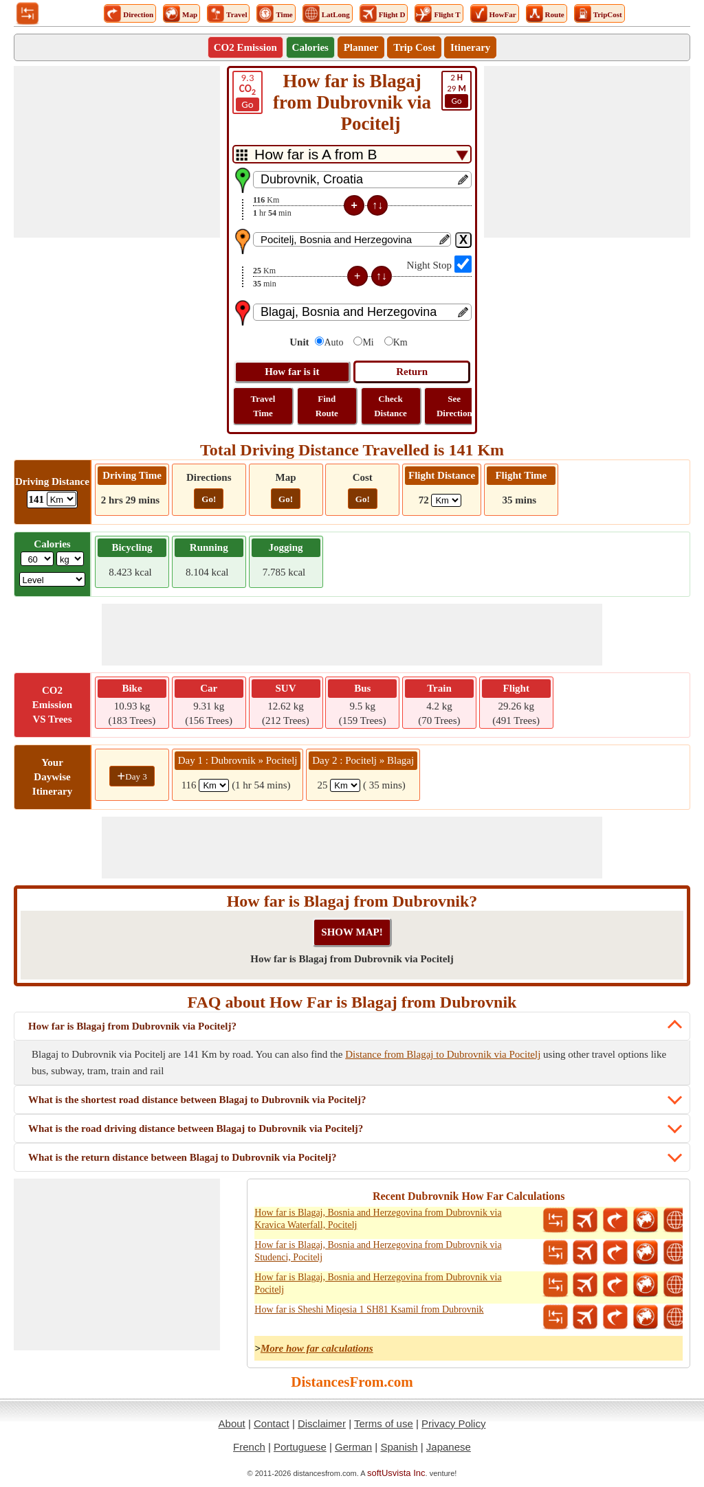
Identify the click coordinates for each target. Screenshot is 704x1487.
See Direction (454, 406)
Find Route (327, 406)
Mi (367, 342)
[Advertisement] (117, 152)
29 (456, 90)
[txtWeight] (37, 559)
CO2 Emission (245, 47)
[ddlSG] (52, 579)
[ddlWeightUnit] (70, 559)
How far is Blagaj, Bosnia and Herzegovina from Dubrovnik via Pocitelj (377, 1283)
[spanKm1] (214, 785)
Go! (208, 499)
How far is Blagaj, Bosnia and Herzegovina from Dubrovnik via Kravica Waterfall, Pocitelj (377, 1218)
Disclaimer (322, 1423)
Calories (310, 47)
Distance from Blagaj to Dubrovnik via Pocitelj (442, 1054)
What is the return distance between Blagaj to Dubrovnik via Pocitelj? (182, 1157)
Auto (333, 342)
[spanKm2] (345, 785)
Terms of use (383, 1423)
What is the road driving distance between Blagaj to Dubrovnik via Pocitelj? (195, 1128)
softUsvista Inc (396, 1473)
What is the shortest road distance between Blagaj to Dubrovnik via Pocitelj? (197, 1099)
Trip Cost (414, 47)
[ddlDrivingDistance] (61, 499)
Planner (361, 47)
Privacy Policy (453, 1423)
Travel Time (263, 406)
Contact (271, 1423)
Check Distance (390, 406)
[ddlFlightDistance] (446, 500)
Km (400, 342)
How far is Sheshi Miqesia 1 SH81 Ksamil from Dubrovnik (368, 1309)
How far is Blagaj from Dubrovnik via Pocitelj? (132, 1026)
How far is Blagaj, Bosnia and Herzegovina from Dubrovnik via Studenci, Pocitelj (377, 1251)
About (232, 1423)
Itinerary (470, 47)
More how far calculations (317, 1348)
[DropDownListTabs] (352, 154)
